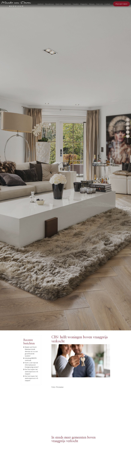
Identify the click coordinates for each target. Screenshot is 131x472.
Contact (107, 4)
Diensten (67, 4)
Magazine (83, 4)
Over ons (99, 4)
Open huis (59, 4)
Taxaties (76, 4)
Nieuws (92, 4)
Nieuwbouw (49, 4)
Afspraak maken (121, 4)
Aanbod (40, 4)
